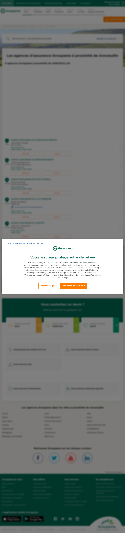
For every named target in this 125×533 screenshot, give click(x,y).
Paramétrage (47, 286)
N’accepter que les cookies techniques (25, 243)
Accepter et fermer (72, 286)
